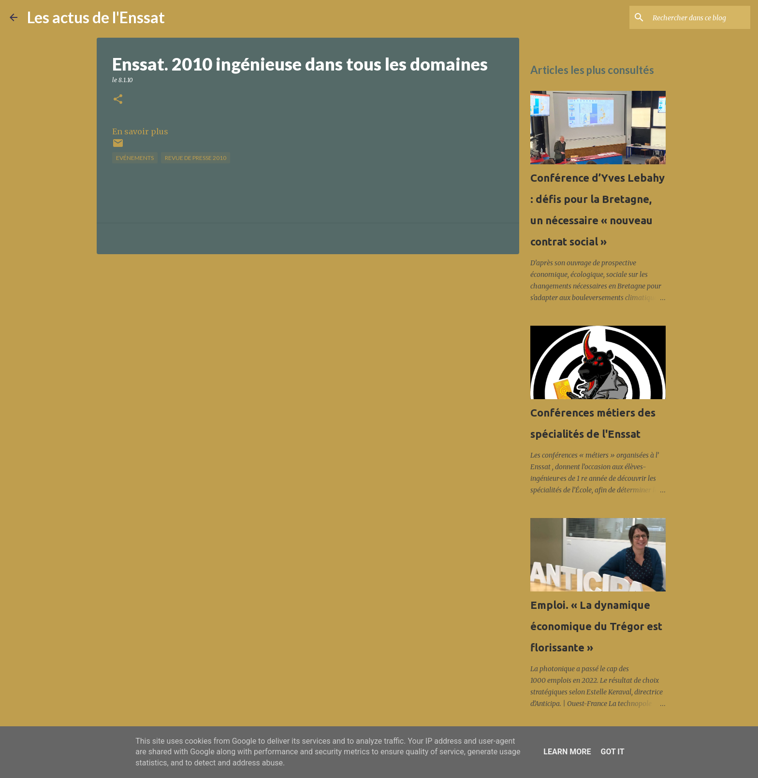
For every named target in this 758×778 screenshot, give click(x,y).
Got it (612, 751)
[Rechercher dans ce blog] (699, 17)
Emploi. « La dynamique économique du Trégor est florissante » (596, 626)
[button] (118, 99)
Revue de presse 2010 (195, 157)
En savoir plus (140, 131)
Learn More (567, 751)
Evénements (135, 157)
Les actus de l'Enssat (96, 17)
